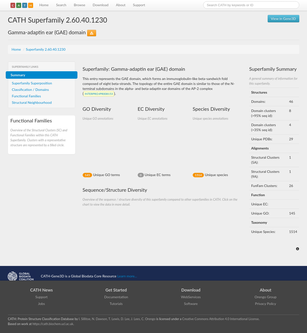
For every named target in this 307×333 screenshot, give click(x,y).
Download (100, 5)
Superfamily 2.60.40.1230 (45, 49)
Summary (18, 75)
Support (139, 5)
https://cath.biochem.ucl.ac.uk (52, 324)
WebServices (191, 297)
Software (191, 303)
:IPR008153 (99, 93)
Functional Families (26, 96)
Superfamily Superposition (32, 83)
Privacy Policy (265, 303)
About (120, 5)
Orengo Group (265, 297)
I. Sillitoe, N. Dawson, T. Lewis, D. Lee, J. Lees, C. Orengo (117, 319)
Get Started (116, 290)
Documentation (116, 297)
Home (44, 5)
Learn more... (127, 276)
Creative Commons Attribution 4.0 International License (220, 319)
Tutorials (116, 303)
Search (61, 5)
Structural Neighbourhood (32, 102)
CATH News (41, 290)
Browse (79, 5)
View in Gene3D (283, 18)
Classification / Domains (30, 89)
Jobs (41, 303)
